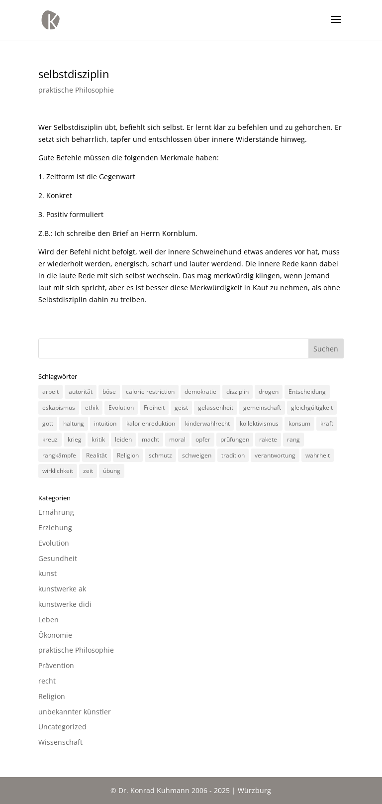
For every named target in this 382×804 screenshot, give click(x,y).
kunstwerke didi (65, 604)
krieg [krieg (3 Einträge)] (75, 439)
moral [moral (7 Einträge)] (177, 439)
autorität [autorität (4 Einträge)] (81, 391)
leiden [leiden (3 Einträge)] (123, 439)
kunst (47, 573)
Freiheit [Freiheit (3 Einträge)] (154, 407)
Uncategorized (62, 726)
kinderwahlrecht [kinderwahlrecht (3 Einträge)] (207, 423)
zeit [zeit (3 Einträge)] (88, 470)
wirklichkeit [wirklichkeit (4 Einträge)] (57, 470)
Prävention (56, 665)
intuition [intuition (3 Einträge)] (105, 423)
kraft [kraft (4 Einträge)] (326, 423)
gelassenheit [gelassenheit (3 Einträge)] (215, 407)
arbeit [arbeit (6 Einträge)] (50, 391)
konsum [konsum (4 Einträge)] (299, 423)
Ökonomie (55, 635)
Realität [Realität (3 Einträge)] (96, 455)
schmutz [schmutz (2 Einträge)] (160, 455)
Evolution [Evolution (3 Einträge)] (121, 407)
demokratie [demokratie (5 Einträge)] (200, 391)
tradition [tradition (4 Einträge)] (233, 455)
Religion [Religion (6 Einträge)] (128, 455)
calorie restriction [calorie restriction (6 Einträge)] (150, 391)
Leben (48, 619)
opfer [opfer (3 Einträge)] (202, 439)
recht (47, 681)
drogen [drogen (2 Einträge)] (269, 391)
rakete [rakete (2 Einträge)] (268, 439)
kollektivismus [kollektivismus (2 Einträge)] (259, 423)
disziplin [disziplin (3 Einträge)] (237, 391)
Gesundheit (57, 558)
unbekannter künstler (74, 711)
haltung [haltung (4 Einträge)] (73, 423)
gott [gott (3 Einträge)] (47, 423)
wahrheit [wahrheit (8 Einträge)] (317, 455)
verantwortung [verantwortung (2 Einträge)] (275, 455)
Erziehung (55, 527)
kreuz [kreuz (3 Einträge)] (50, 439)
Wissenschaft (60, 742)
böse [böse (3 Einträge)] (109, 391)
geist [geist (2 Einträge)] (181, 407)
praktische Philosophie (76, 90)
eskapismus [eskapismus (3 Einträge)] (58, 407)
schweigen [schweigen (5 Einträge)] (196, 455)
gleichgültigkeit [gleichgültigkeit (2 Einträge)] (312, 407)
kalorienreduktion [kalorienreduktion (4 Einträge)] (150, 423)
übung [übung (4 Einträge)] (111, 470)
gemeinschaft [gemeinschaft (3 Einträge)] (262, 407)
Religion (51, 696)
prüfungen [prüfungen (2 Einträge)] (234, 439)
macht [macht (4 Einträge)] (150, 439)
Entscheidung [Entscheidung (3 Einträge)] (307, 391)
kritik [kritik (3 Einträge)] (98, 439)
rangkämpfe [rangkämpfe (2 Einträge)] (59, 455)
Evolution (53, 543)
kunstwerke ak (62, 588)
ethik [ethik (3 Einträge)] (91, 407)
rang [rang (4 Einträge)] (293, 439)
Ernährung (56, 512)
